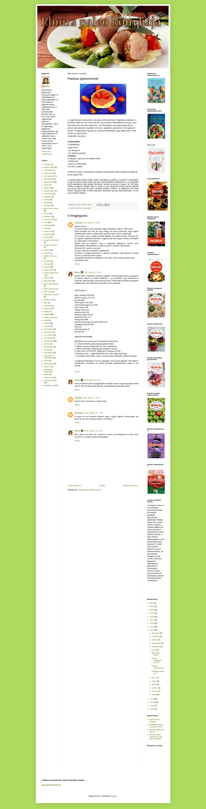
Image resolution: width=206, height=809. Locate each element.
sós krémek (48, 332)
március (155, 688)
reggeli (46, 312)
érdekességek (49, 191)
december (156, 633)
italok (46, 228)
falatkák (47, 200)
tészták (46, 350)
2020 (152, 610)
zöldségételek (49, 385)
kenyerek (47, 234)
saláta (46, 320)
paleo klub (48, 292)
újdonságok (48, 364)
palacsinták (48, 281)
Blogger (114, 796)
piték (45, 303)
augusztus (156, 647)
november (156, 636)
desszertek (78, 208)
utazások (47, 367)
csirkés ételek (49, 167)
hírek (46, 222)
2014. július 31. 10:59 (91, 223)
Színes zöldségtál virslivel (156, 660)
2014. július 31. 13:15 (91, 398)
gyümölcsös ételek (51, 208)
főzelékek (47, 206)
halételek (47, 217)
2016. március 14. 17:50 (93, 413)
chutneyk (47, 164)
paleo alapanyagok (51, 284)
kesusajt (47, 237)
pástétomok (48, 300)
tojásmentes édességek (48, 357)
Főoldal (102, 486)
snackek (47, 326)
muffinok (47, 278)
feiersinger (79, 413)
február (155, 691)
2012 (152, 702)
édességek (87, 208)
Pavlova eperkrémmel (157, 667)
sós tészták (48, 338)
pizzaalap (47, 306)
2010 (152, 709)
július (154, 650)
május (154, 681)
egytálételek (48, 182)
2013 (152, 699)
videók (46, 375)
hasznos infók (49, 219)
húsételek (47, 225)
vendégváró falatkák (48, 371)
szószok (47, 344)
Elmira (77, 272)
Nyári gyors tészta (155, 654)
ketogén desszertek (51, 240)
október (155, 640)
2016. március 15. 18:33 (93, 431)
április (154, 684)
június (154, 678)
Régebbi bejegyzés (130, 486)
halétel (46, 214)
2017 (152, 620)
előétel (46, 185)
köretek (46, 250)
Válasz (77, 264)
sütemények (48, 341)
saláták (46, 323)
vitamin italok (49, 378)
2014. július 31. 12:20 (92, 380)
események (48, 194)
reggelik (47, 314)
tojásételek (48, 353)
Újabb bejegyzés (74, 486)
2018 (152, 617)
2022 (152, 603)
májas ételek (48, 270)
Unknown (78, 223)
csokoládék (48, 170)
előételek (47, 188)
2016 (152, 623)
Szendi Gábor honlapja (154, 721)
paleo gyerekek (50, 289)
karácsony (48, 231)
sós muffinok (48, 335)
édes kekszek (49, 176)
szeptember (156, 643)
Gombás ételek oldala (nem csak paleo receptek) (155, 737)
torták (46, 361)
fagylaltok (47, 197)
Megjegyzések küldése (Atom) (89, 490)
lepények (47, 264)
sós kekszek (48, 329)
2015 (152, 627)
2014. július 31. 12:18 (92, 272)
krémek (46, 253)
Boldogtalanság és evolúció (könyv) (156, 726)
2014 (152, 630)
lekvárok (47, 261)
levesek (47, 267)
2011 (152, 706)
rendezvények (49, 317)
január (154, 695)
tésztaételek (48, 347)
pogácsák (47, 308)
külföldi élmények (50, 256)
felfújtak (47, 203)
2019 (152, 613)
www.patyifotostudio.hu (51, 785)
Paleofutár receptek (51, 295)
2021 (152, 606)
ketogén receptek (50, 245)
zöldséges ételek (50, 380)
